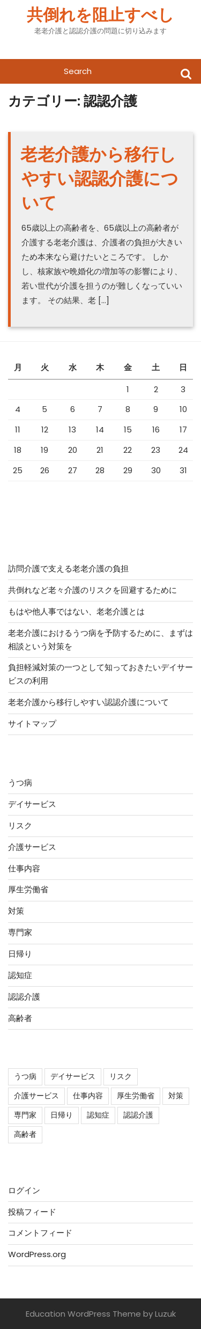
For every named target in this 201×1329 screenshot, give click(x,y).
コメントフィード (40, 1232)
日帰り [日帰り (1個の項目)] (61, 1115)
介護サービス (32, 847)
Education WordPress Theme (83, 1313)
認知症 (20, 975)
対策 (16, 910)
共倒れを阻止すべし (100, 15)
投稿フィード (32, 1211)
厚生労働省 (28, 889)
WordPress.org (37, 1254)
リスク (20, 825)
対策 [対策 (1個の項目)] (175, 1095)
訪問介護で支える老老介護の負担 (68, 568)
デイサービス (32, 804)
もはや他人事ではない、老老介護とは (76, 611)
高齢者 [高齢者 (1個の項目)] (25, 1134)
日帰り (20, 953)
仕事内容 (24, 868)
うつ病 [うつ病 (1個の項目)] (25, 1076)
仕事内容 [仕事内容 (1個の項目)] (88, 1095)
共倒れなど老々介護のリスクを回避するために (92, 590)
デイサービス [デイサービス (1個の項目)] (72, 1076)
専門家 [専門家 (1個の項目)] (25, 1115)
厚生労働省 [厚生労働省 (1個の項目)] (135, 1095)
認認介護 (24, 996)
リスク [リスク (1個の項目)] (120, 1076)
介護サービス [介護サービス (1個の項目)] (36, 1095)
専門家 (20, 932)
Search (186, 73)
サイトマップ (32, 723)
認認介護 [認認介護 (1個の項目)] (138, 1115)
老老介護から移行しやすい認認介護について (99, 178)
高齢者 (20, 1018)
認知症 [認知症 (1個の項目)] (98, 1115)
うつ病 (20, 782)
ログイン (24, 1190)
